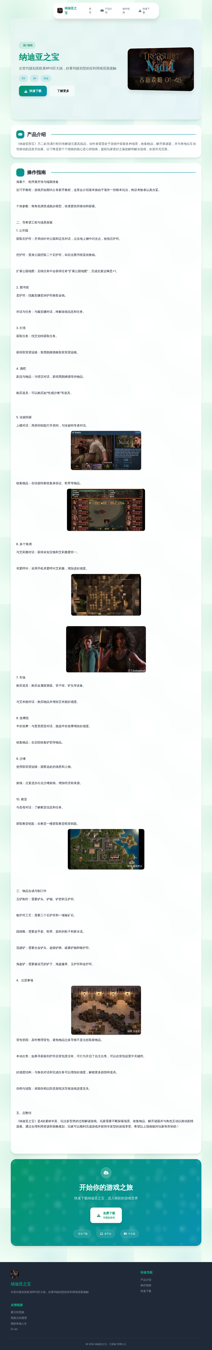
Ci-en (14, 1329)
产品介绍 (145, 1279)
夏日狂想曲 (17, 1312)
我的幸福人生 (19, 1323)
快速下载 (145, 1291)
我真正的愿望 (19, 1317)
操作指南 (145, 1285)
